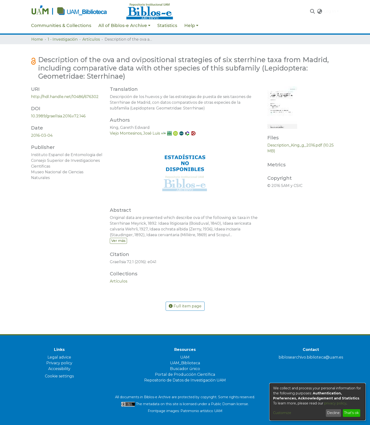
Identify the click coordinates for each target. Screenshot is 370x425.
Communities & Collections (61, 25)
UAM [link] (185, 357)
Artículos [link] (91, 39)
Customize (282, 413)
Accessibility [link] (59, 368)
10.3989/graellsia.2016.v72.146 (58, 116)
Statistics (167, 25)
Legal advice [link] (59, 357)
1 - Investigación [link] (63, 39)
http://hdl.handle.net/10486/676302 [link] (65, 96)
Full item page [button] (185, 306)
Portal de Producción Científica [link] (185, 374)
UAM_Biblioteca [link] (185, 363)
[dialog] (317, 401)
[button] (312, 11)
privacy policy (335, 403)
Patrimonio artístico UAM (201, 411)
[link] (118, 281)
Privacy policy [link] (59, 363)
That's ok (351, 413)
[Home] (76, 11)
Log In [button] (330, 11)
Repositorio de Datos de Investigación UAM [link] (185, 380)
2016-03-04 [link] (42, 135)
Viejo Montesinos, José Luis (135, 133)
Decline (333, 413)
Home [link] (37, 39)
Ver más (118, 241)
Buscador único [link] (185, 368)
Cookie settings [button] (59, 376)
